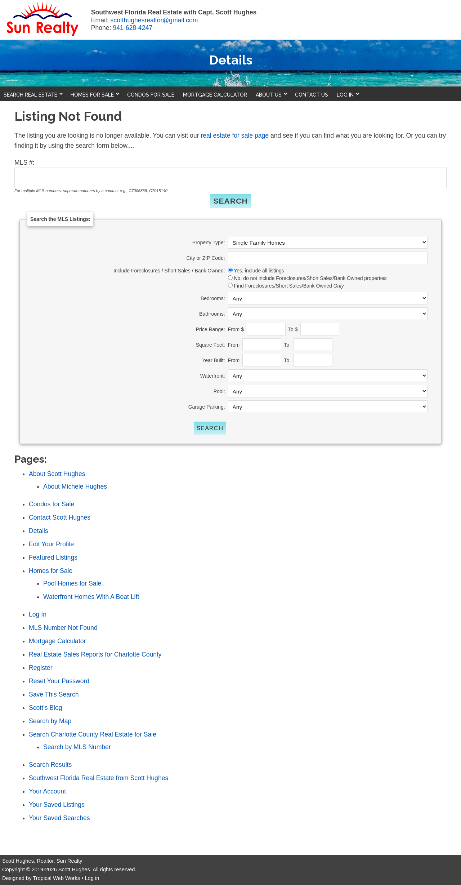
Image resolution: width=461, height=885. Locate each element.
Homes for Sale (50, 570)
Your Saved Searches (59, 818)
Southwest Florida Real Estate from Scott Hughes (98, 778)
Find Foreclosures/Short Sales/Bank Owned (289, 286)
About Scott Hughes (57, 473)
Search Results (50, 764)
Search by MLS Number (77, 747)
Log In (37, 614)
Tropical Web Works (56, 878)
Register (41, 667)
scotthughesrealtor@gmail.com (154, 20)
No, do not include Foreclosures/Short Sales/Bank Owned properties (310, 278)
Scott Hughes (74, 869)
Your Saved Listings (57, 804)
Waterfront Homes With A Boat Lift (91, 596)
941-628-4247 (132, 27)
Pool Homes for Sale (72, 583)
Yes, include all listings (259, 270)
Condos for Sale (51, 504)
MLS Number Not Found (63, 627)
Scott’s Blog (45, 707)
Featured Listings (53, 557)
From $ (236, 329)
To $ (293, 329)
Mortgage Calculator (57, 641)
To (288, 345)
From (234, 345)
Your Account (47, 791)
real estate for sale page (235, 135)
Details (38, 530)
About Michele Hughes (75, 486)
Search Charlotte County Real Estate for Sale (92, 734)
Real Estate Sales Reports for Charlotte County (95, 654)
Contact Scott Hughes (59, 517)
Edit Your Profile (51, 544)
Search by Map (50, 721)
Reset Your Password (59, 681)
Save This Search (54, 694)
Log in (92, 878)
